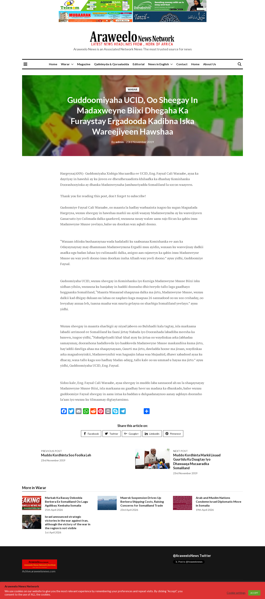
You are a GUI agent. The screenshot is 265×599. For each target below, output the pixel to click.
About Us (209, 64)
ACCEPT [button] (254, 593)
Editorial (138, 64)
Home (53, 64)
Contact (182, 64)
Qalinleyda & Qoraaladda (111, 64)
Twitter (111, 433)
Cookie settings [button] (236, 592)
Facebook (91, 433)
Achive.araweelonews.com (38, 571)
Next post (180, 451)
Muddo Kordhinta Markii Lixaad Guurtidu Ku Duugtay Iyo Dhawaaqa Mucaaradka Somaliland (197, 461)
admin (117, 142)
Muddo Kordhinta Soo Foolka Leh (66, 455)
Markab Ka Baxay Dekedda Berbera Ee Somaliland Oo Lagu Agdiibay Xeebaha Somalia (66, 501)
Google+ (131, 433)
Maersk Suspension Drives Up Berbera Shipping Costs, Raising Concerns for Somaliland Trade (142, 501)
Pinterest (173, 433)
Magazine (83, 64)
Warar (65, 64)
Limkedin (152, 433)
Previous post (51, 451)
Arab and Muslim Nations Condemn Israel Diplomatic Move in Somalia (218, 501)
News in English (158, 64)
